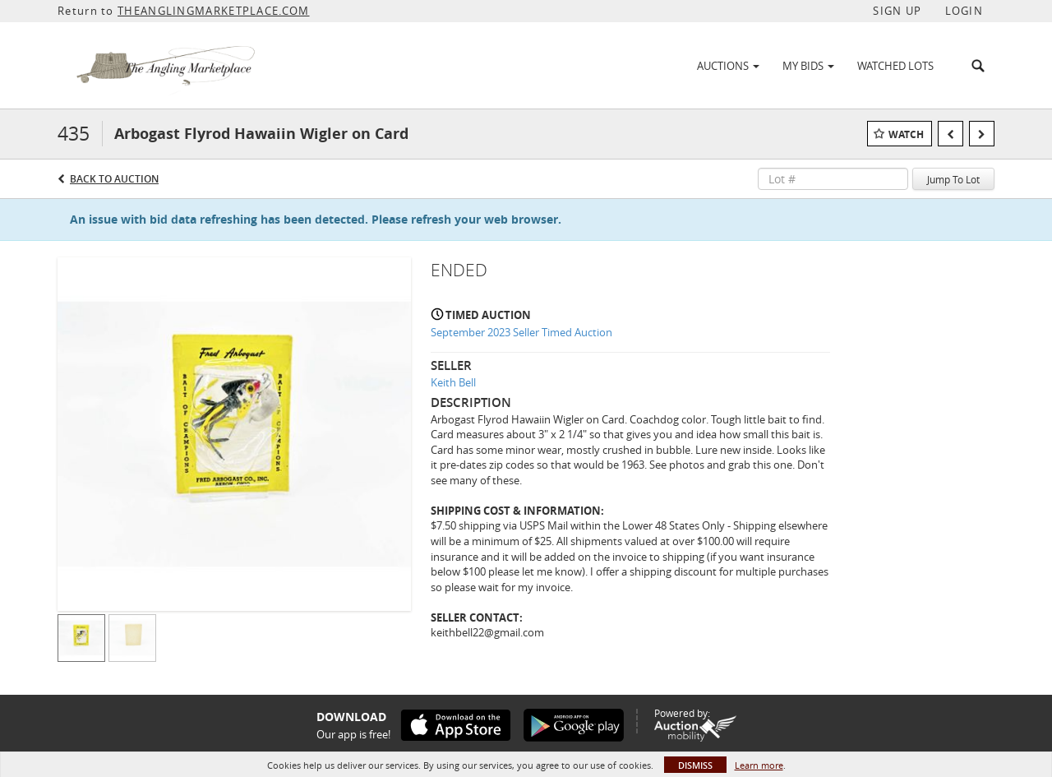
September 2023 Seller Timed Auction (521, 332)
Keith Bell (453, 382)
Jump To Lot (953, 179)
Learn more (759, 765)
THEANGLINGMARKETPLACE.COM (214, 10)
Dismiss (695, 765)
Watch (906, 134)
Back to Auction (114, 179)
